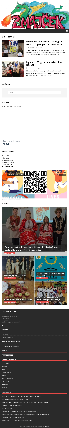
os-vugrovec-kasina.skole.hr (23, 326)
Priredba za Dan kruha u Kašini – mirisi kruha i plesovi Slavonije (49, 299)
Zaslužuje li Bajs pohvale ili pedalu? (12, 405)
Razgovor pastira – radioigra (15, 275)
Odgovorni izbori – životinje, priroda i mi (13, 417)
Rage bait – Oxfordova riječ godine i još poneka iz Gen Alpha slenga (21, 396)
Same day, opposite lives (16, 199)
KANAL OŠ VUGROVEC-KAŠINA (12, 107)
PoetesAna (5, 366)
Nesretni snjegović (7, 408)
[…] (58, 54)
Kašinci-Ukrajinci (6, 372)
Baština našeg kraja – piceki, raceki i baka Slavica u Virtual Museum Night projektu (33, 248)
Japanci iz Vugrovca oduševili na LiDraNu (44, 64)
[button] (66, 30)
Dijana (41, 47)
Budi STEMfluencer (7, 378)
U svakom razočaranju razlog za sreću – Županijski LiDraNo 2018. (44, 43)
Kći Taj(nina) (5, 363)
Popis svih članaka (7, 337)
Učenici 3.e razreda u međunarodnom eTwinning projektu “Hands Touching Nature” (26, 414)
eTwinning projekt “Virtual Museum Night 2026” (50, 274)
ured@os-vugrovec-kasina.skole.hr (12, 322)
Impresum (5, 334)
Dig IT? (3, 376)
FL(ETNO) (5, 203)
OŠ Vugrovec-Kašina (6, 199)
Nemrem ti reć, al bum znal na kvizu (18, 300)
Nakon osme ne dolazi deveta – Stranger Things (15, 399)
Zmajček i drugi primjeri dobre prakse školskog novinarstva (19, 411)
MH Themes (46, 426)
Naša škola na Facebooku (11, 341)
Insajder (4, 388)
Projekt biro (5, 385)
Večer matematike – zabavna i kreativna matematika (17, 420)
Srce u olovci (5, 381)
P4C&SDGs (5, 369)
